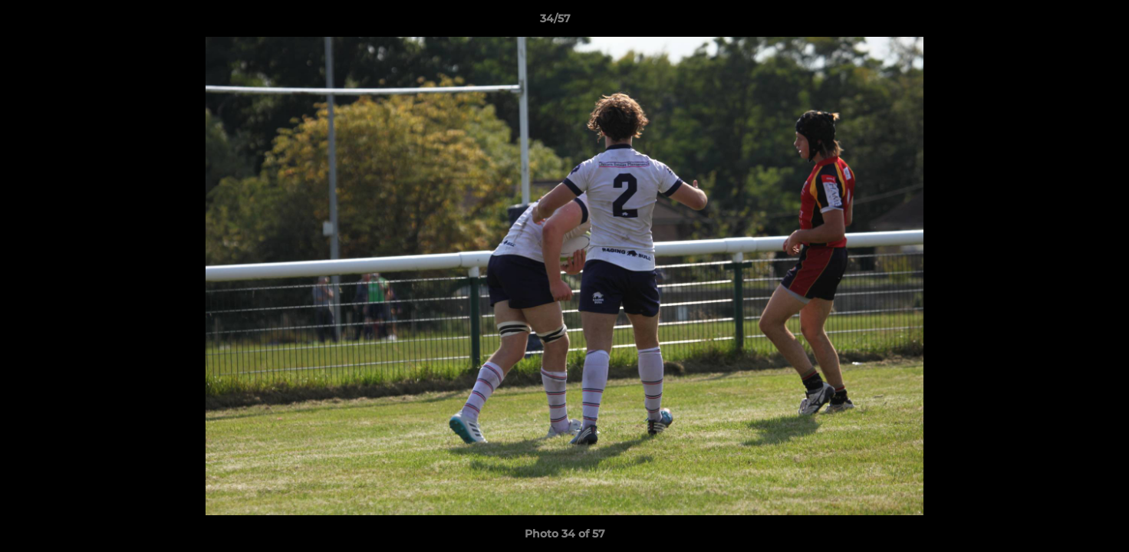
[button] (1064, 22)
